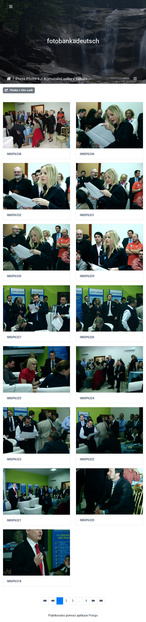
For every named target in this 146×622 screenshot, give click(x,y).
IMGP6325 (14, 398)
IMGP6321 (14, 520)
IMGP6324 (87, 398)
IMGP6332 (14, 215)
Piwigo (93, 615)
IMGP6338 (14, 154)
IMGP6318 (14, 581)
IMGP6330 (14, 276)
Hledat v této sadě (19, 90)
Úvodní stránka (9, 79)
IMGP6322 (87, 459)
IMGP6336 (87, 154)
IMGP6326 (87, 337)
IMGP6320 (87, 520)
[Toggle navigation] (11, 7)
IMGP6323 (14, 459)
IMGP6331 (87, 215)
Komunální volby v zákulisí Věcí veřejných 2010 (67, 78)
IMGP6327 (14, 337)
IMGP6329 (87, 276)
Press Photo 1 (27, 78)
